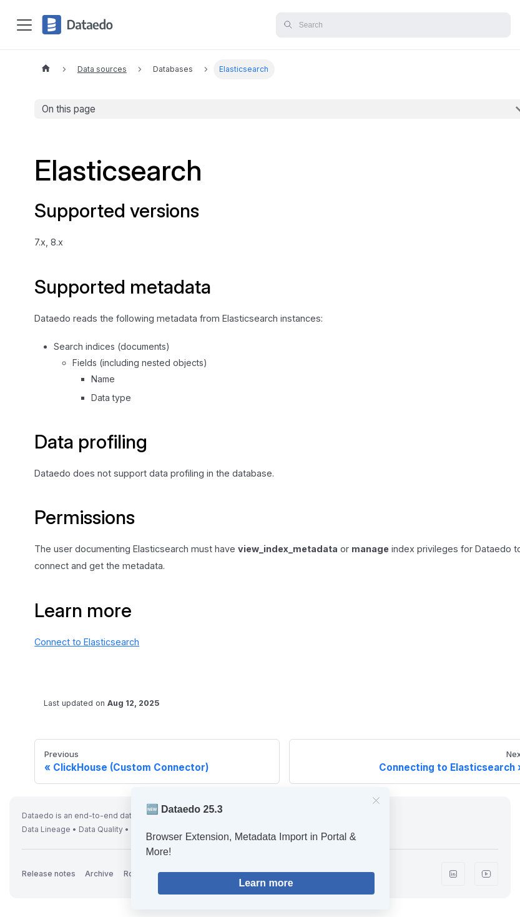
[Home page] (45, 69)
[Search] (393, 24)
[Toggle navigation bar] (24, 25)
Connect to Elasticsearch (86, 642)
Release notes (49, 873)
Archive (99, 873)
